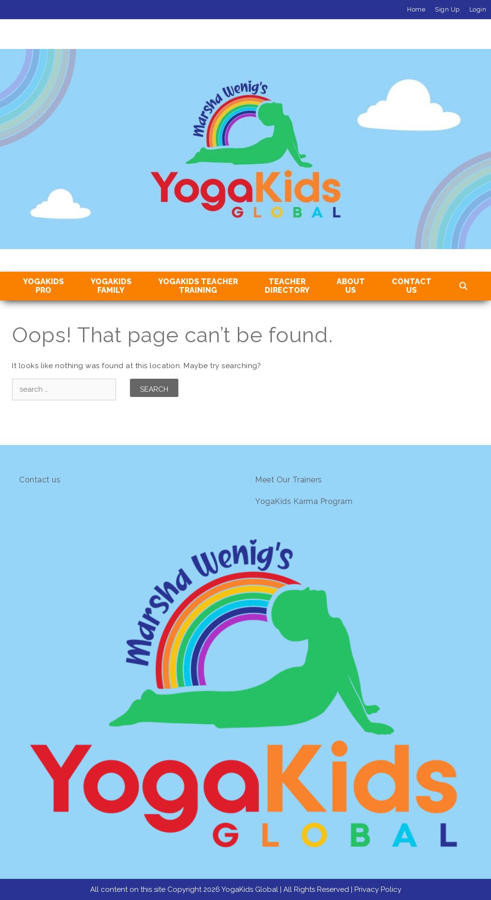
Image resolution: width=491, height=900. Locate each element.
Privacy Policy (377, 889)
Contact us (39, 479)
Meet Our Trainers (288, 479)
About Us (351, 286)
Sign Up (447, 9)
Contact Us (412, 286)
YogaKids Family (111, 286)
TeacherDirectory (287, 286)
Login (478, 9)
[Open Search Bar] (463, 286)
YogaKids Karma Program (303, 501)
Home (416, 9)
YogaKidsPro (43, 286)
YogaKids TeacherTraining (198, 286)
